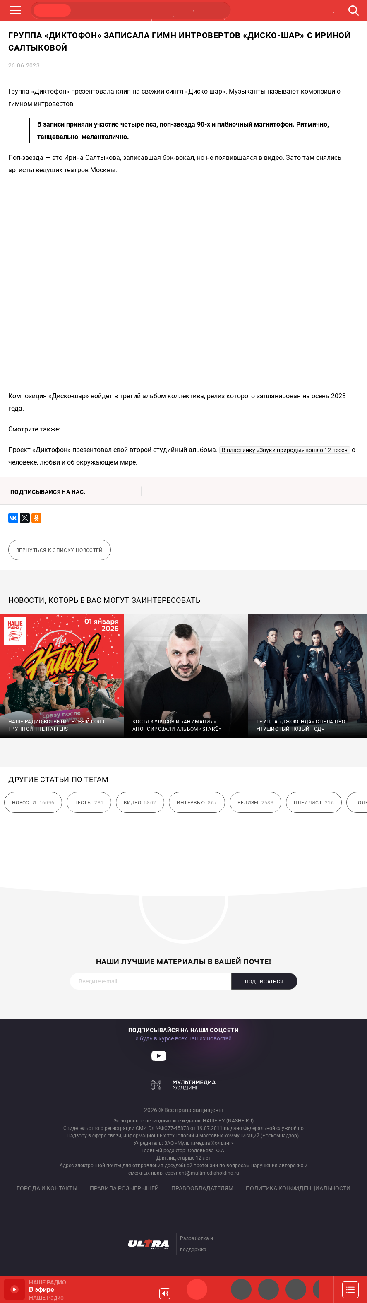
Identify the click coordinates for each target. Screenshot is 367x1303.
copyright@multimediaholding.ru (202, 1173)
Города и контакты (47, 1188)
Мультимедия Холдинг (183, 1085)
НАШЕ (52, 10)
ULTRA (170, 10)
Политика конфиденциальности (298, 1188)
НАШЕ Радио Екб (295, 1289)
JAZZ (130, 10)
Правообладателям (202, 1188)
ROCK (91, 10)
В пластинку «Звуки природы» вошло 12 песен (285, 450)
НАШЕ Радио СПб (268, 1289)
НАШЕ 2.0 (241, 1289)
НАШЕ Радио (197, 1289)
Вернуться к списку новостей (59, 550)
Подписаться (264, 982)
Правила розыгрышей (124, 1188)
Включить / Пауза (14, 1289)
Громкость (165, 1294)
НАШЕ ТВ (209, 10)
